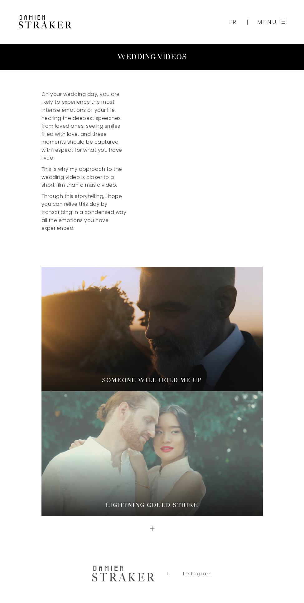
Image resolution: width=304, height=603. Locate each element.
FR (233, 22)
